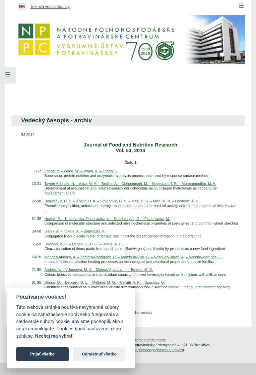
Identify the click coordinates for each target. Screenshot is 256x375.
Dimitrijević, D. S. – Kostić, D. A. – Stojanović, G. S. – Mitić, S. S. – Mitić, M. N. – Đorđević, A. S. (121, 201)
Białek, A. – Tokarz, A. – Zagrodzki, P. (74, 231)
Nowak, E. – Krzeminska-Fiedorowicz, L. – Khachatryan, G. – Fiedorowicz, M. (107, 219)
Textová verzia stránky (50, 6)
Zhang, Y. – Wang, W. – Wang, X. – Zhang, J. (81, 171)
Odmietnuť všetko (99, 354)
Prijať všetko (42, 354)
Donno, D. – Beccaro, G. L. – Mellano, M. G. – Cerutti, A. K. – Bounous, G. (104, 282)
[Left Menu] (8, 75)
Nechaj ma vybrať (53, 336)
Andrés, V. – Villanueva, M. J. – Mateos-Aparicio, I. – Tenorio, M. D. (98, 269)
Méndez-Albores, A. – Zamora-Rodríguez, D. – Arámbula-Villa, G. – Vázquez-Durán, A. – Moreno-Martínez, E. (133, 257)
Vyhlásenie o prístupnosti (146, 340)
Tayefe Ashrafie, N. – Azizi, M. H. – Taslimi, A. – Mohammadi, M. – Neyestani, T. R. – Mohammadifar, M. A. (130, 184)
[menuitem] (55, 89)
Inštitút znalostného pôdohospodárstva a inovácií (144, 350)
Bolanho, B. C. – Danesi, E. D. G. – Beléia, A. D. (83, 244)
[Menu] (241, 6)
